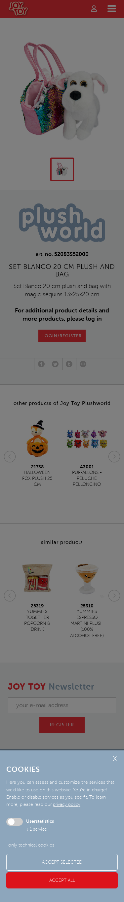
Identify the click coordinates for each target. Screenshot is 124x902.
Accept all (62, 880)
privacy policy (66, 804)
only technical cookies (31, 845)
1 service (36, 829)
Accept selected (62, 862)
